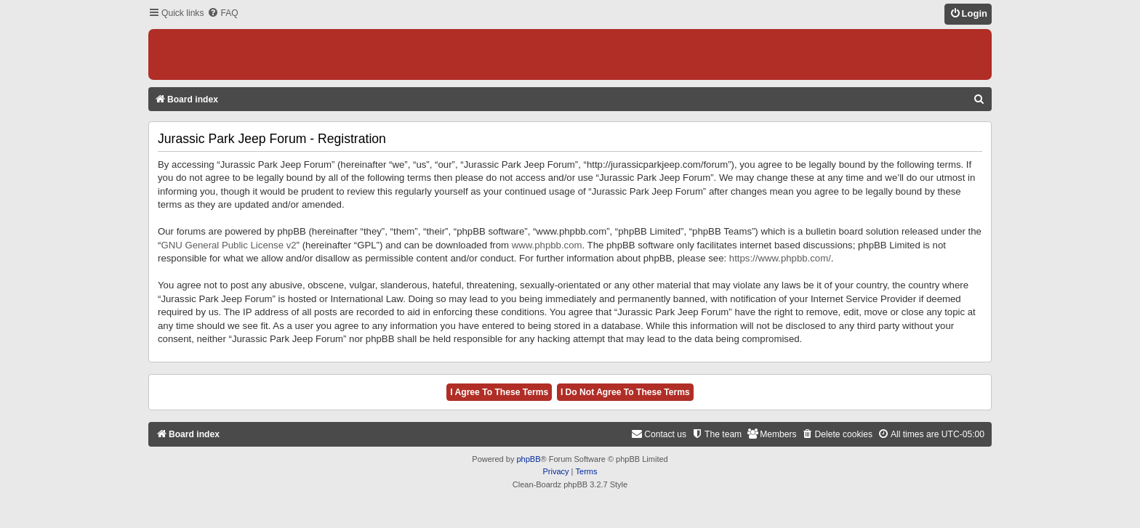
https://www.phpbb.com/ (780, 258)
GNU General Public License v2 (228, 245)
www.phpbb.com (547, 245)
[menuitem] (222, 13)
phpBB (528, 459)
